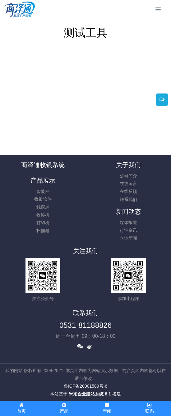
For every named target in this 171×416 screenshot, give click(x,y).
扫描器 (42, 230)
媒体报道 (128, 222)
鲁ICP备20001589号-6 (85, 386)
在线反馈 (128, 191)
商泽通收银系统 (43, 164)
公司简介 (128, 175)
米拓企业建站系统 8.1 (90, 393)
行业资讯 (128, 230)
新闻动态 (128, 211)
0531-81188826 (85, 325)
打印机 (42, 222)
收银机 (42, 215)
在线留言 (128, 183)
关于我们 (128, 164)
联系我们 (128, 199)
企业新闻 (128, 238)
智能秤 (42, 191)
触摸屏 (42, 206)
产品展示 (42, 180)
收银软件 (43, 199)
